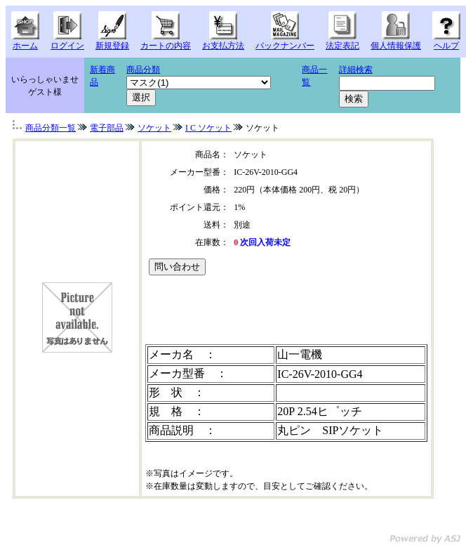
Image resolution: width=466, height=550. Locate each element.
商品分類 (143, 69)
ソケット (154, 128)
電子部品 (107, 128)
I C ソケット (208, 128)
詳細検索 (356, 69)
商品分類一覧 (50, 128)
